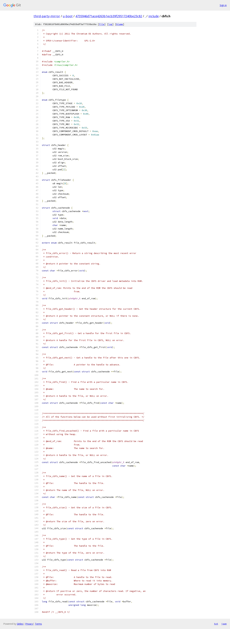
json (224, 623)
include (153, 16)
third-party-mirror (47, 16)
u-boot (68, 16)
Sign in (223, 5)
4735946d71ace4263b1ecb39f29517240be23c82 (108, 16)
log (110, 24)
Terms (38, 623)
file (101, 24)
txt (216, 623)
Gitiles (20, 623)
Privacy (29, 623)
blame (119, 24)
